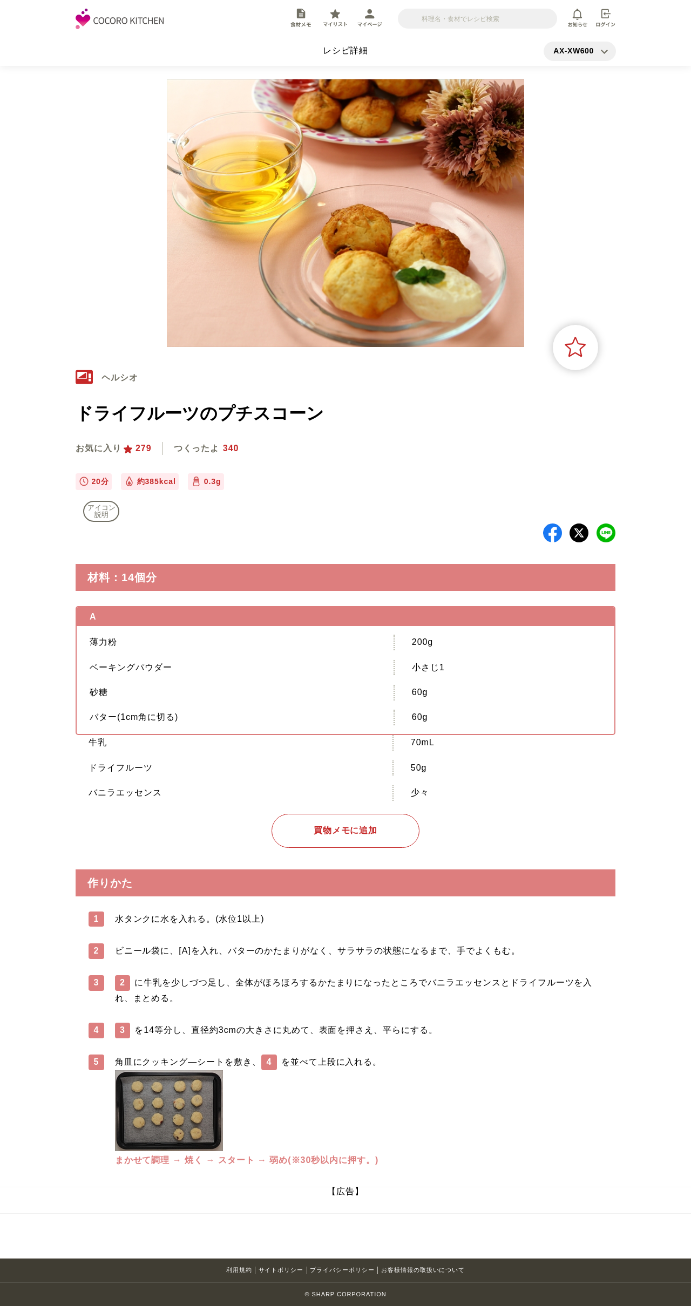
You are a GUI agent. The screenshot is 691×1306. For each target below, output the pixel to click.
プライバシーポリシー (342, 1270)
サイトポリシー (281, 1270)
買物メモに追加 (346, 830)
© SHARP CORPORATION (345, 1294)
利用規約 (239, 1270)
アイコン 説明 (101, 511)
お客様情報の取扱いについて (423, 1270)
